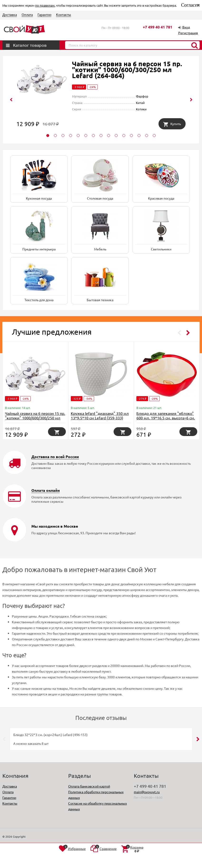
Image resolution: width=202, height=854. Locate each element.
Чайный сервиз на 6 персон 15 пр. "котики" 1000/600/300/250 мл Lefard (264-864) (127, 69)
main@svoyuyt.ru (147, 792)
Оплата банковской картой (89, 786)
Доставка (9, 14)
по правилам (45, 5)
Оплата (27, 14)
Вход (186, 27)
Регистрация (188, 33)
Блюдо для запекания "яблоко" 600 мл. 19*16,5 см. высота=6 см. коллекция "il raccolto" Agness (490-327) (165, 420)
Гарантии (44, 14)
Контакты (63, 14)
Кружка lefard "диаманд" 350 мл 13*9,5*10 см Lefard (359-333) (100, 415)
